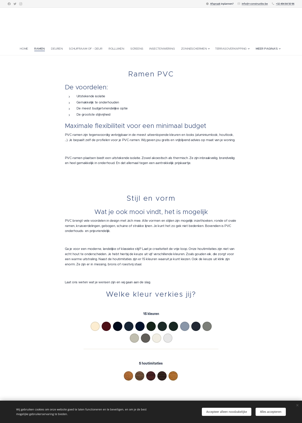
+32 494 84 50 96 (285, 3)
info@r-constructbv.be (255, 3)
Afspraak (215, 3)
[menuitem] (23, 48)
